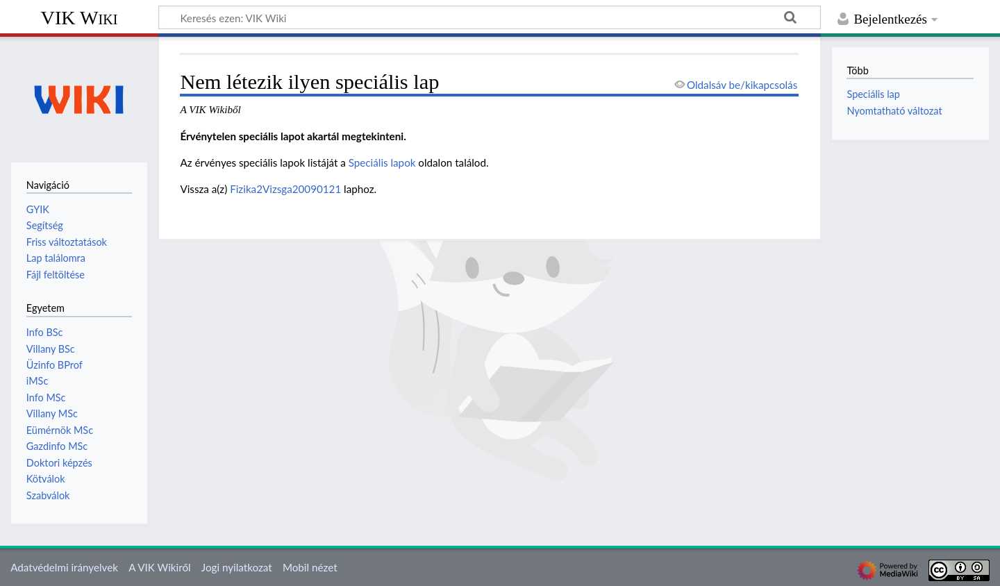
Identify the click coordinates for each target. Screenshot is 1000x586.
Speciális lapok (382, 162)
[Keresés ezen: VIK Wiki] (489, 17)
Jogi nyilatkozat (236, 567)
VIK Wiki (79, 17)
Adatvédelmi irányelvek (64, 567)
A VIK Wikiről (159, 567)
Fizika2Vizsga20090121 (285, 189)
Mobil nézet (310, 567)
